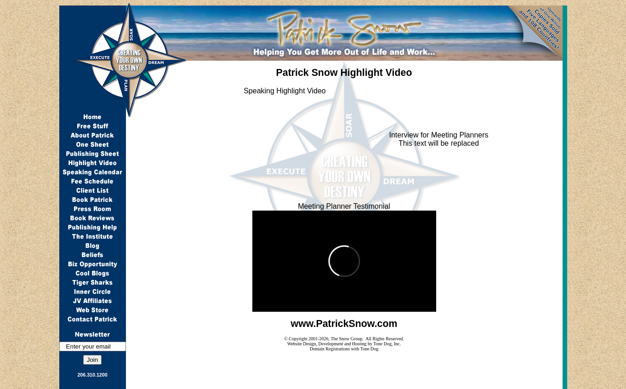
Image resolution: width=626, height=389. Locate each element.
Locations (253, 383)
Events (350, 383)
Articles (321, 383)
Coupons (216, 383)
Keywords (180, 383)
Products (288, 383)
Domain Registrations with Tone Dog (344, 348)
